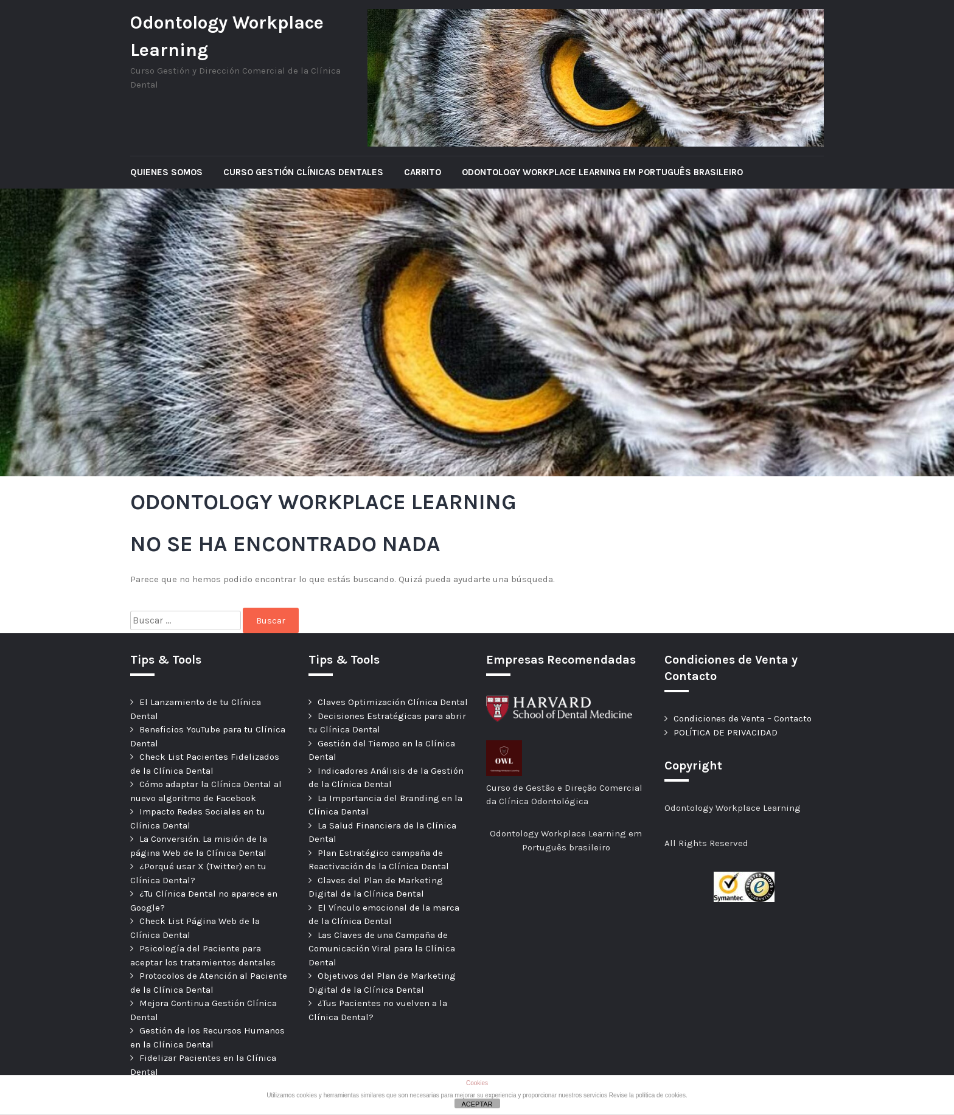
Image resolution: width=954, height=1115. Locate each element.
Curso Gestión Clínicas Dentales (303, 172)
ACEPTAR (476, 1104)
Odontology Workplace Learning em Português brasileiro (602, 172)
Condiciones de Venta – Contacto (743, 718)
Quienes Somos (166, 172)
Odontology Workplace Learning (227, 36)
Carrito (422, 172)
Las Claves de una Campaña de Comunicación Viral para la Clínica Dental (381, 948)
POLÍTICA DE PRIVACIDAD (726, 732)
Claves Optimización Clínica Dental (393, 701)
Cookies (477, 1083)
